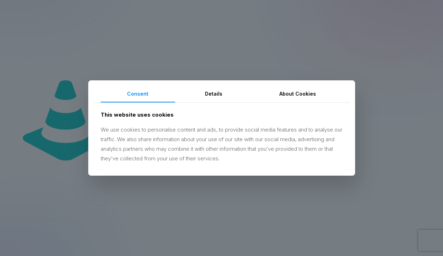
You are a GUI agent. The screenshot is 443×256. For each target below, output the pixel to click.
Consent (137, 94)
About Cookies (297, 94)
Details (213, 94)
